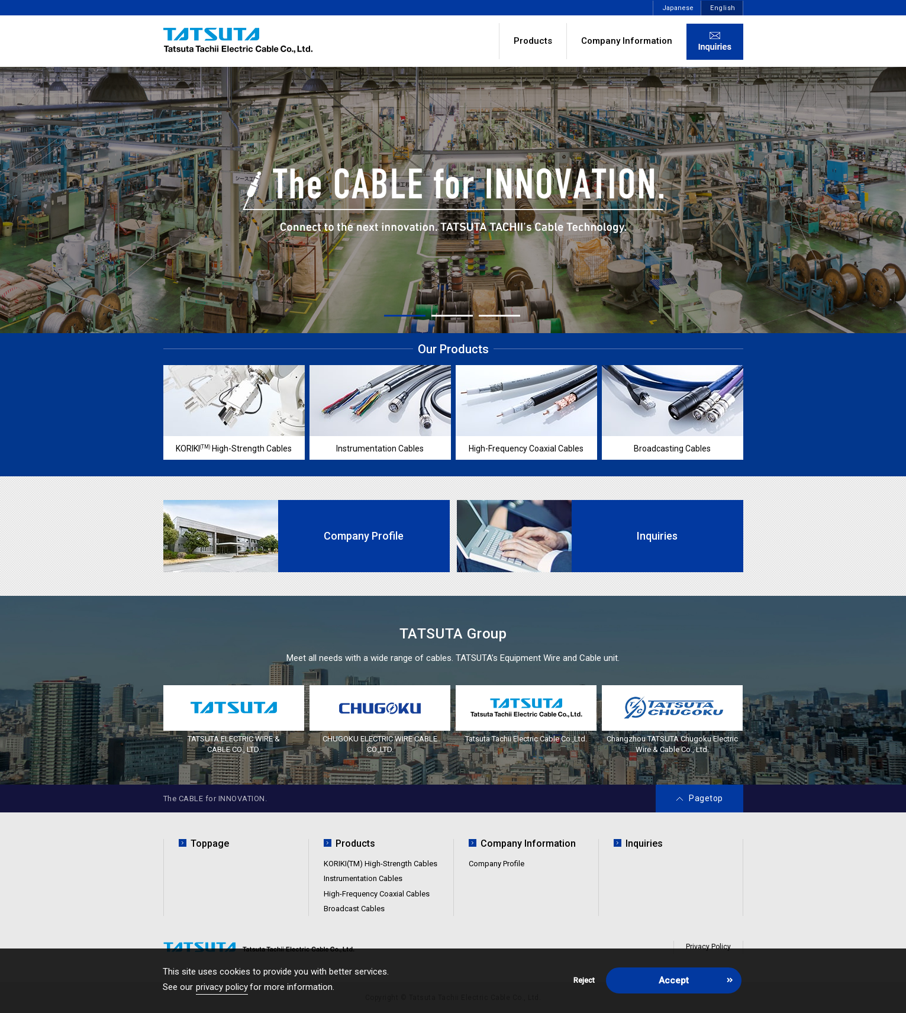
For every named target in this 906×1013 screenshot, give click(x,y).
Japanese (678, 8)
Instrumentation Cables (363, 878)
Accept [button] (674, 980)
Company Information (626, 41)
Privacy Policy (708, 947)
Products (533, 41)
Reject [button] (584, 980)
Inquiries (644, 843)
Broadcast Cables (354, 908)
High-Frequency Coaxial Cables (377, 893)
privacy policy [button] (222, 987)
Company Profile (496, 863)
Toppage (210, 843)
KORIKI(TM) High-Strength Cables (380, 863)
